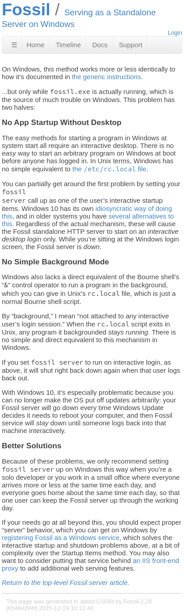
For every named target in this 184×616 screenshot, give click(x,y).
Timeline (68, 45)
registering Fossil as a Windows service (60, 537)
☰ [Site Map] (14, 45)
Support (130, 45)
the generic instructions (106, 76)
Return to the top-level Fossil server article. (66, 582)
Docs (100, 45)
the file (109, 169)
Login (175, 32)
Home (36, 45)
